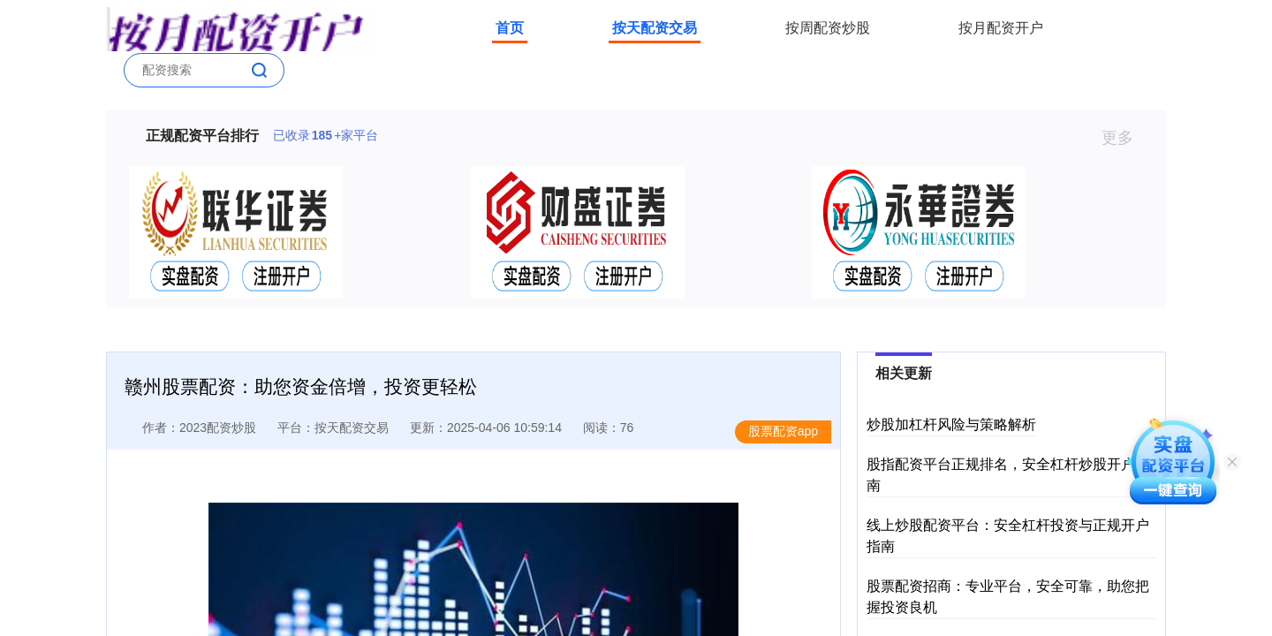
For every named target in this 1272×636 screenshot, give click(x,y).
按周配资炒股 (827, 27)
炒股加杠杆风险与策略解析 (951, 424)
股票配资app (783, 431)
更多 (1125, 138)
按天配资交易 (654, 27)
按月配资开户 (1000, 27)
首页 (510, 27)
